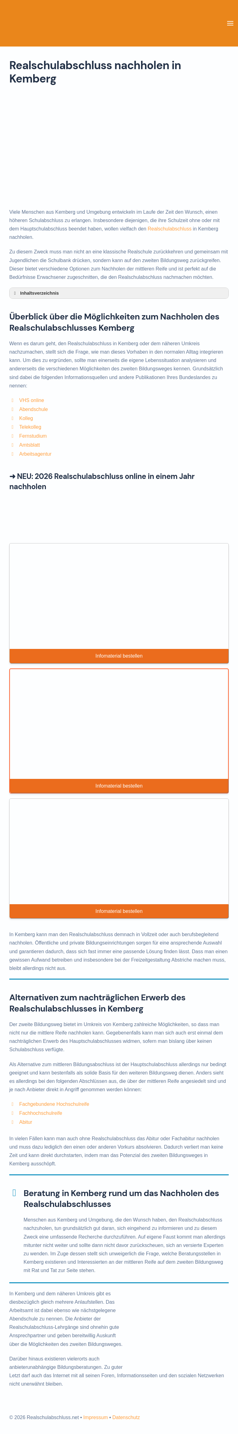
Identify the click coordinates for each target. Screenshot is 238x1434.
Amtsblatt (29, 445)
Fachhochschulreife (40, 1113)
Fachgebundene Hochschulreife (54, 1104)
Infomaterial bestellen (119, 656)
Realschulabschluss (170, 228)
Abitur (25, 1122)
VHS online (31, 400)
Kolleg (26, 418)
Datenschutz (126, 1417)
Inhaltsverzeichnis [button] (35, 293)
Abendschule (33, 409)
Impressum (95, 1417)
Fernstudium (33, 436)
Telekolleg (30, 427)
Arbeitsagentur (35, 454)
